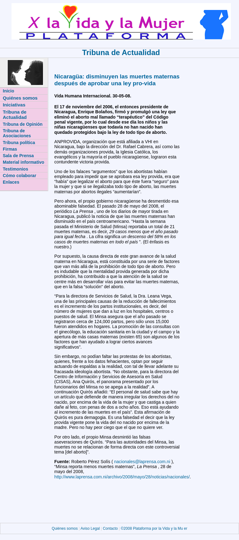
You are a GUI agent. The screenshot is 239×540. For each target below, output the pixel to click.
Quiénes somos (65, 528)
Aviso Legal (91, 528)
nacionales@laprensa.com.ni (142, 461)
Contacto (110, 528)
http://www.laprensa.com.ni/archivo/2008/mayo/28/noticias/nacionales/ (122, 476)
